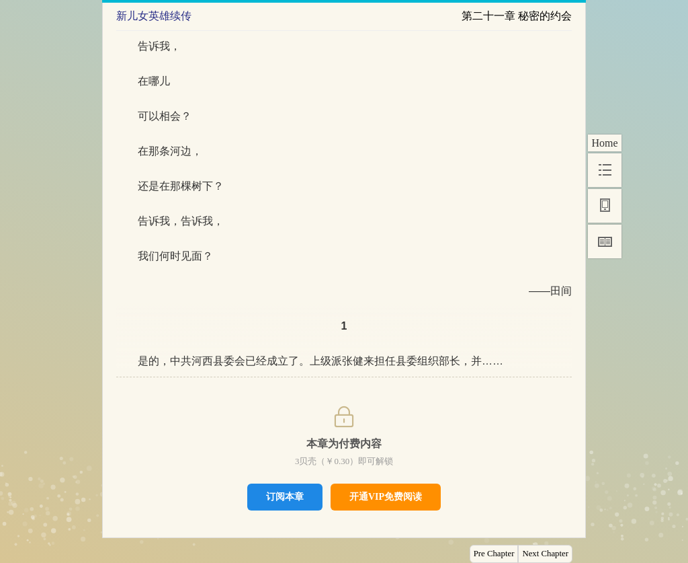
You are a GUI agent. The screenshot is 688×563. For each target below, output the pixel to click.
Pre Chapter (494, 553)
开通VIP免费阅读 (385, 497)
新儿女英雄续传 (153, 16)
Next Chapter (545, 553)
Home (604, 143)
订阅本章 (285, 496)
